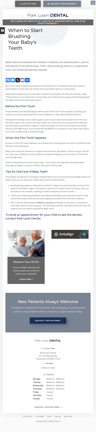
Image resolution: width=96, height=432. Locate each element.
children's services (44, 202)
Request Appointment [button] (63, 4)
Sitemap (58, 416)
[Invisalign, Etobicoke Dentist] (70, 234)
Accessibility (40, 416)
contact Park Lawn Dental (22, 218)
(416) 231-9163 (29, 4)
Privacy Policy (28, 416)
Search (49, 416)
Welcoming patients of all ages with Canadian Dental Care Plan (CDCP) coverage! (48, 22)
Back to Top (68, 416)
